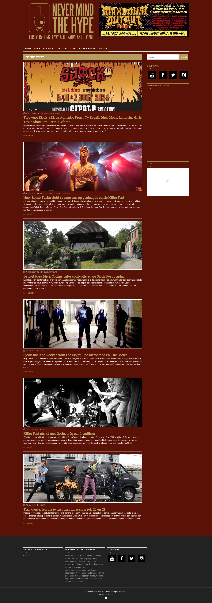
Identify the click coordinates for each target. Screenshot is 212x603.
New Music (49, 48)
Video (73, 48)
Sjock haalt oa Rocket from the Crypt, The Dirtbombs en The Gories (75, 355)
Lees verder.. (29, 135)
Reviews (66, 193)
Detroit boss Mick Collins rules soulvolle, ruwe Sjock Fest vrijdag (74, 276)
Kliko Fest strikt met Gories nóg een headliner (59, 433)
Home (28, 48)
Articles (62, 48)
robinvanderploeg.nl (106, 594)
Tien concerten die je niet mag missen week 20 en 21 (64, 509)
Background (55, 113)
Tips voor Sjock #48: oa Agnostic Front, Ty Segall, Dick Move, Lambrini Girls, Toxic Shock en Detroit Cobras (82, 119)
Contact (102, 48)
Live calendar (87, 48)
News (37, 48)
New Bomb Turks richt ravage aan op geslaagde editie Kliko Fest (73, 197)
